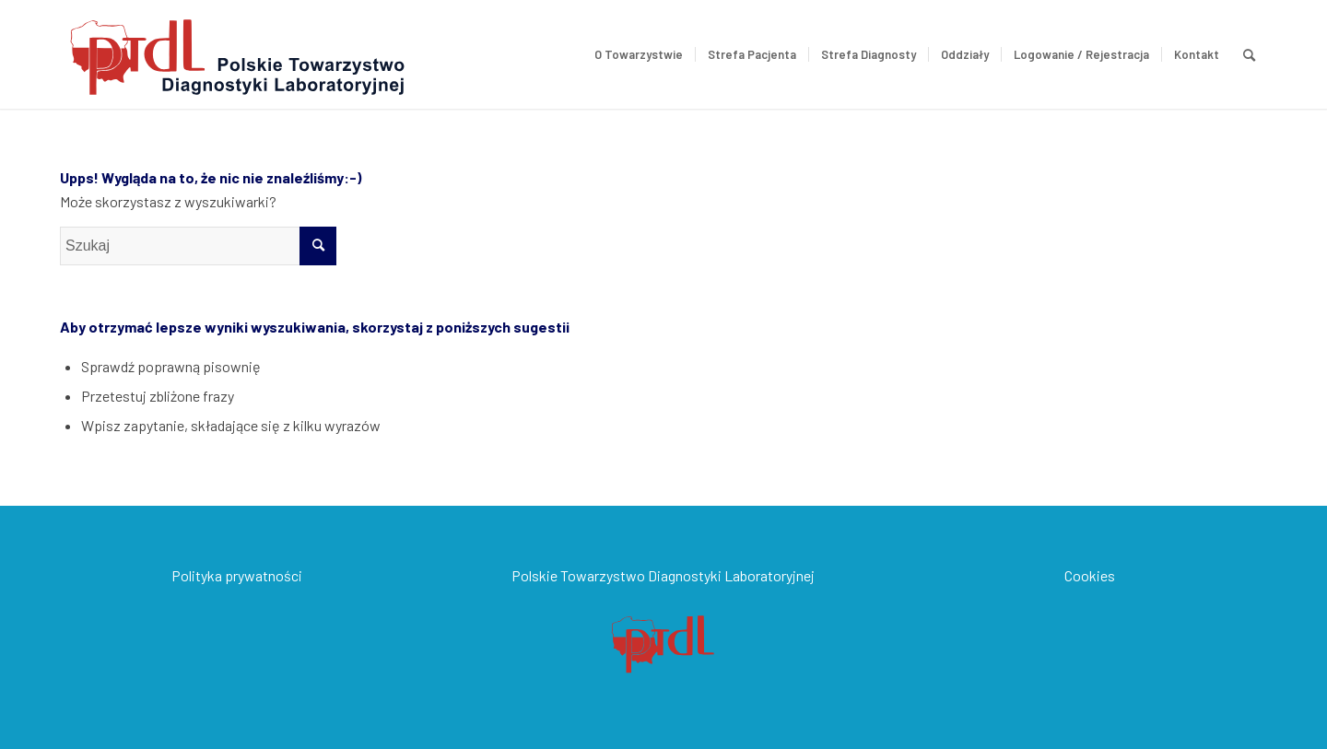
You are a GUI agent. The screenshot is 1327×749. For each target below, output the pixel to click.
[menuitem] (638, 54)
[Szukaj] (1249, 54)
